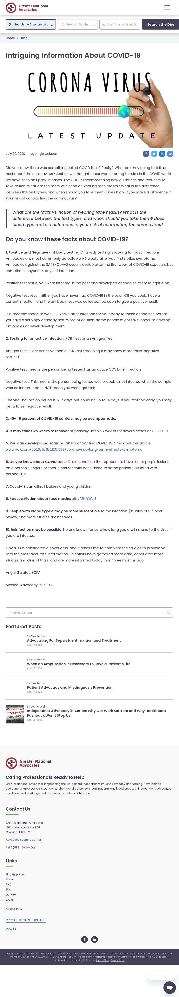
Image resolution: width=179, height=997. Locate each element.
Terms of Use (102, 960)
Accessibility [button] (14, 909)
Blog (24, 38)
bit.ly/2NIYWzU (84, 498)
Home (10, 38)
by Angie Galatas (44, 153)
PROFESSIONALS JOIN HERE (26, 920)
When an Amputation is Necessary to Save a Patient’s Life (78, 663)
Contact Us (18, 809)
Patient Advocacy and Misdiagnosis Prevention (70, 687)
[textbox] (33, 24)
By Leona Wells (37, 706)
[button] (166, 8)
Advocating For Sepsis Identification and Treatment (74, 640)
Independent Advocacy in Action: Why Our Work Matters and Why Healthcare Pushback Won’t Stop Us (96, 713)
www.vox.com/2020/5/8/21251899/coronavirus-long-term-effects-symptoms (74, 449)
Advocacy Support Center (23, 840)
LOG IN (11, 928)
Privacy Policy (117, 960)
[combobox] (31, 24)
